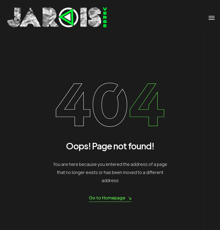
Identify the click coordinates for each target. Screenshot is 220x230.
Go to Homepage (110, 198)
